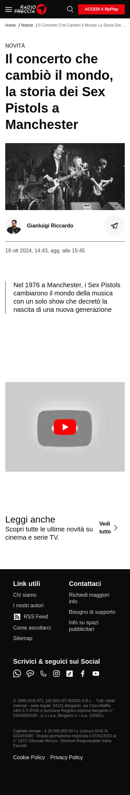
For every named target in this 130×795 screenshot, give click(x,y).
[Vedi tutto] (109, 528)
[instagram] (56, 673)
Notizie (27, 25)
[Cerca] (70, 9)
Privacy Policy (66, 757)
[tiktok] (70, 673)
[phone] (43, 673)
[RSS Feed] (30, 617)
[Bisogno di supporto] (92, 612)
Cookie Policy (29, 757)
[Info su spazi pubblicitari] (93, 626)
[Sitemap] (22, 638)
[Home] (30, 9)
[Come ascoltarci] (32, 628)
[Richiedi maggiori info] (93, 598)
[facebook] (83, 673)
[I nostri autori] (28, 605)
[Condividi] (114, 225)
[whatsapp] (17, 673)
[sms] (30, 673)
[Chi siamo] (24, 595)
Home (10, 25)
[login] (101, 9)
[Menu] (8, 9)
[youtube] (96, 673)
